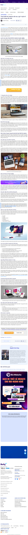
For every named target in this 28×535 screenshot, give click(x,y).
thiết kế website (7, 75)
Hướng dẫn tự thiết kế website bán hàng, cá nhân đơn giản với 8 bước (13, 369)
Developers (15, 9)
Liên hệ (19, 2)
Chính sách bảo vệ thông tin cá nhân (6, 481)
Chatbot (12, 527)
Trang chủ (2, 12)
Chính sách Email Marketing (5, 491)
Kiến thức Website (3, 14)
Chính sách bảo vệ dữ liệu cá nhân (6, 483)
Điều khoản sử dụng (4, 484)
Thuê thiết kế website (4, 27)
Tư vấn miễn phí (8, 332)
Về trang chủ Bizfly (4, 0)
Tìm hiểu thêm (19, 332)
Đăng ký (14, 90)
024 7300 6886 (17, 476)
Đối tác (24, 2)
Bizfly (12, 33)
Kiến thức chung (3, 9)
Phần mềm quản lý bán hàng (5, 527)
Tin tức (9, 9)
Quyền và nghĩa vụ (4, 486)
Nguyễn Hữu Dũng (4, 20)
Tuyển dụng (13, 2)
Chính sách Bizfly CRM (4, 493)
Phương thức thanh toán (5, 488)
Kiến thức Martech (13, 12)
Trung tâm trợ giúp (7, 2)
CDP (15, 527)
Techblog (7, 12)
